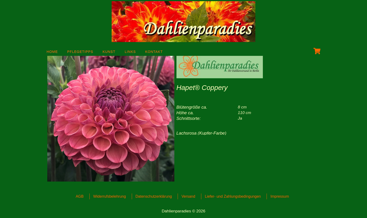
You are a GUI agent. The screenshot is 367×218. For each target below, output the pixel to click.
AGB (80, 196)
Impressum (279, 196)
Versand (188, 196)
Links (130, 51)
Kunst (109, 51)
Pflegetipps (80, 51)
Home (52, 51)
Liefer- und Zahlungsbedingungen (233, 196)
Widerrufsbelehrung (109, 196)
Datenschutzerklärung (154, 196)
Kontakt (154, 51)
